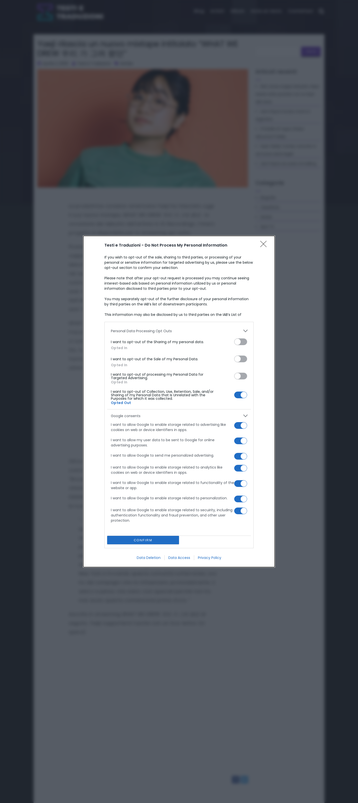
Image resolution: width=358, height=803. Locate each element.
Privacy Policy (209, 557)
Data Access (179, 557)
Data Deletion (149, 557)
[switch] (240, 341)
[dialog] (179, 401)
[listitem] (179, 330)
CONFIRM (143, 540)
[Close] (265, 245)
